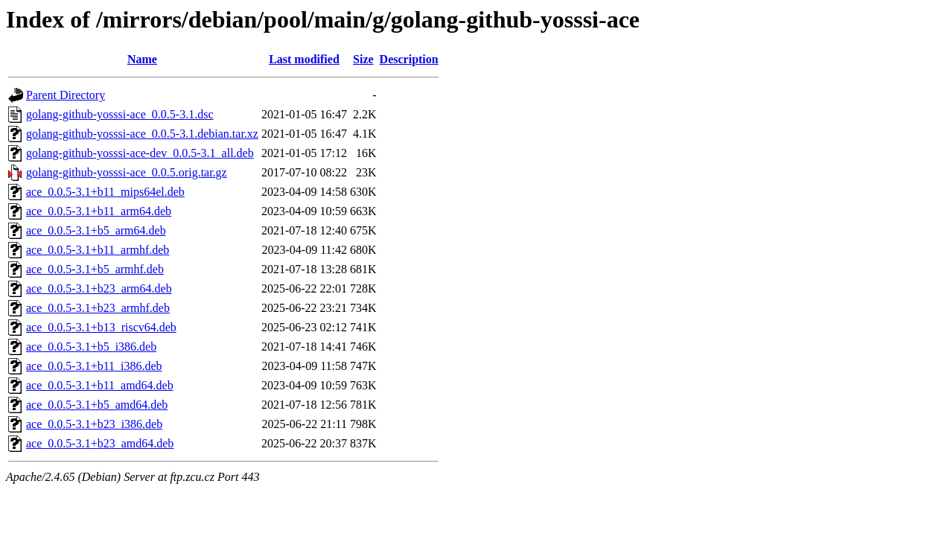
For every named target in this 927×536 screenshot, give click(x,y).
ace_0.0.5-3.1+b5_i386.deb (91, 346)
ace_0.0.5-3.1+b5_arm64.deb (96, 230)
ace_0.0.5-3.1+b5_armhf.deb (95, 269)
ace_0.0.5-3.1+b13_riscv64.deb (101, 327)
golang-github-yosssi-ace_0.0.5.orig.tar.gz (126, 172)
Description (409, 59)
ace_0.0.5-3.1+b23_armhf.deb (98, 308)
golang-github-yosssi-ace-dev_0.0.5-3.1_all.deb (140, 153)
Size (363, 59)
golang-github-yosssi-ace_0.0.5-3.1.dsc (120, 114)
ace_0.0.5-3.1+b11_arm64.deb (98, 211)
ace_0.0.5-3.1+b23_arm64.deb (99, 288)
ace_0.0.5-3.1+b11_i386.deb (94, 366)
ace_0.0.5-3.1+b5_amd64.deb (97, 404)
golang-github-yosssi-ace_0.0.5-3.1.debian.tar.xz (142, 133)
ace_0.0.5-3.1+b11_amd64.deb (99, 385)
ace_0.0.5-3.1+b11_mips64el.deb (105, 191)
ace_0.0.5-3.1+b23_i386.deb (94, 424)
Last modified (304, 59)
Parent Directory (65, 95)
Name (142, 59)
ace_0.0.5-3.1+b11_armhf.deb (97, 249)
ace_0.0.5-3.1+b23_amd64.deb (99, 443)
